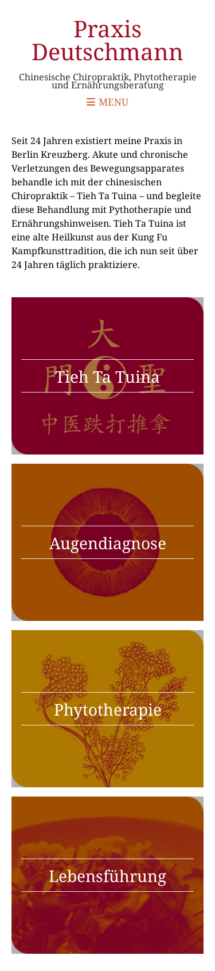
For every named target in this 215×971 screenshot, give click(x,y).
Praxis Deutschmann (107, 40)
